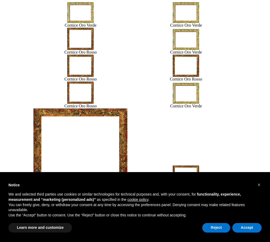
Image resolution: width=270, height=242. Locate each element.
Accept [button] (247, 227)
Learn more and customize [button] (40, 227)
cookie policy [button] (137, 199)
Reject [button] (216, 227)
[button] (259, 185)
